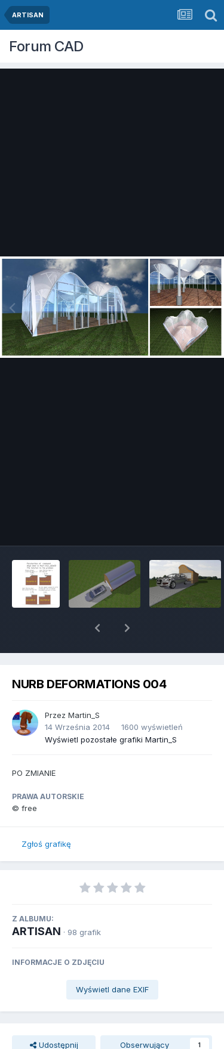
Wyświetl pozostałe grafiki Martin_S (111, 708)
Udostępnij (54, 1014)
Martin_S (84, 684)
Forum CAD (46, 46)
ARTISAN (36, 900)
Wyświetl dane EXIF (112, 958)
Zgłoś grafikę (46, 813)
